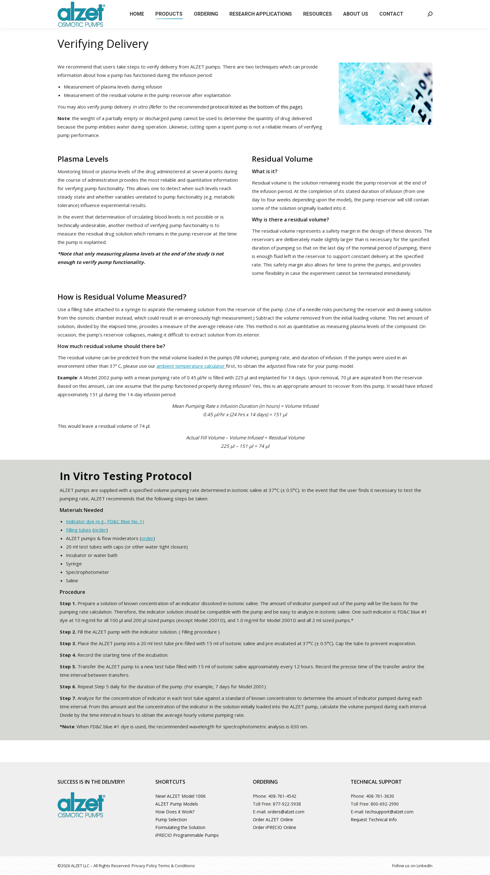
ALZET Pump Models (176, 804)
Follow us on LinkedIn (412, 865)
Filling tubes (78, 530)
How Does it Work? (174, 812)
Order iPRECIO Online (274, 827)
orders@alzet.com (286, 812)
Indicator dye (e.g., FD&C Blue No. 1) (105, 521)
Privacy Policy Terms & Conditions (163, 865)
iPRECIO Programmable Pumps (187, 835)
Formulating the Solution (180, 827)
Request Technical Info (374, 819)
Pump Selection (171, 819)
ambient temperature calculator (191, 366)
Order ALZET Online (273, 819)
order (100, 530)
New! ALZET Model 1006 (180, 796)
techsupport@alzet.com (389, 812)
